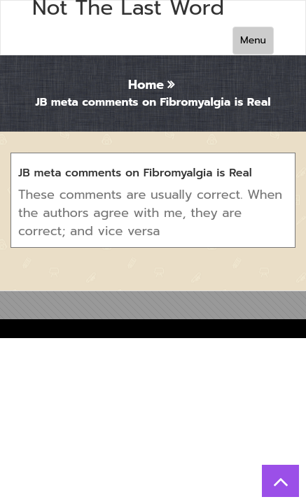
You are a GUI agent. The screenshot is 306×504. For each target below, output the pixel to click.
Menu (253, 40)
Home (146, 84)
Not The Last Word (128, 8)
